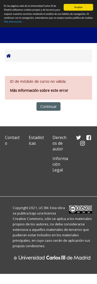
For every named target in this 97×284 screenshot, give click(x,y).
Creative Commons (28, 218)
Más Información (13, 21)
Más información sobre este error (39, 90)
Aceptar (78, 7)
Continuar (48, 106)
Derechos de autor (59, 143)
